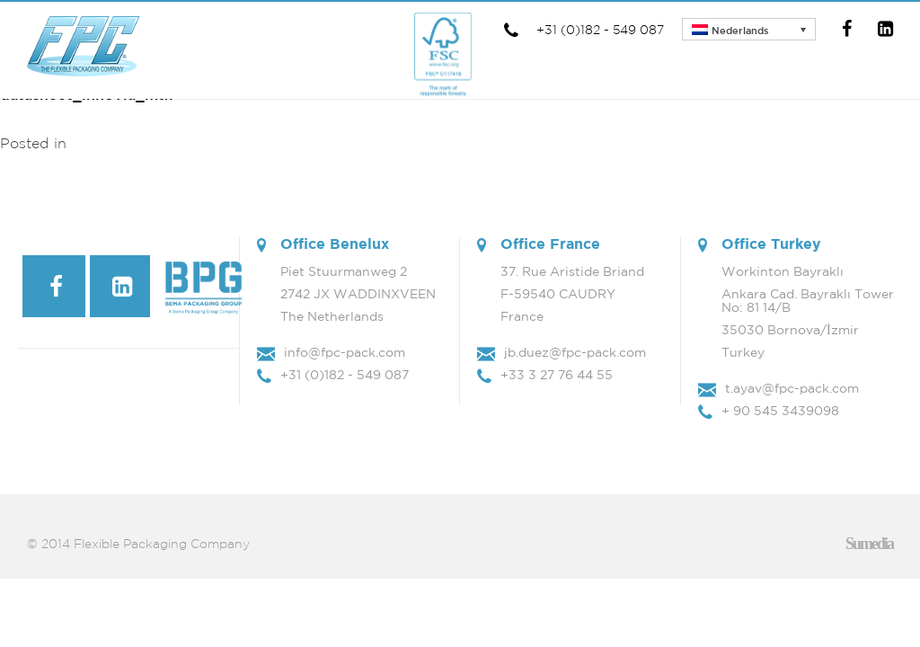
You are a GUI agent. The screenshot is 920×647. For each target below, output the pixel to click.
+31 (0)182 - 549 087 (582, 29)
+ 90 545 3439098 (780, 410)
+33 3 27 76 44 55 (556, 375)
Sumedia (869, 544)
